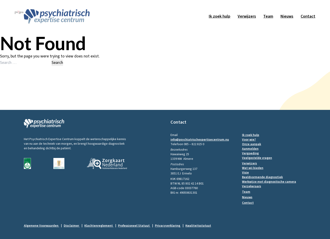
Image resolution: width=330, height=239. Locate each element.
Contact (308, 16)
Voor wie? (249, 139)
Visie (245, 172)
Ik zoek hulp (219, 16)
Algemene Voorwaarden (43, 225)
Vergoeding (250, 153)
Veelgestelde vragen (257, 158)
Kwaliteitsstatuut (198, 225)
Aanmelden (250, 149)
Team (268, 16)
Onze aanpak (251, 144)
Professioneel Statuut (135, 225)
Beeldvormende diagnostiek (262, 177)
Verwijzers (247, 16)
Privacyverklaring (169, 225)
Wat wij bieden (252, 168)
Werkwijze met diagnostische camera (269, 181)
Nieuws (286, 16)
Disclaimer (73, 225)
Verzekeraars (251, 186)
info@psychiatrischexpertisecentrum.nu (199, 139)
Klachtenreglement (100, 225)
